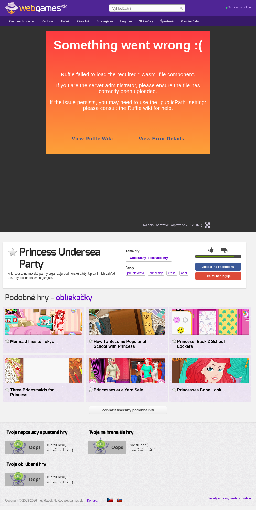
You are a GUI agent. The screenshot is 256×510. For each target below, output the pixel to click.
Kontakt (92, 500)
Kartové (47, 21)
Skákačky (146, 21)
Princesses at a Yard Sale (118, 390)
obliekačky (74, 298)
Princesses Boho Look (199, 390)
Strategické (105, 21)
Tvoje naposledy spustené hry (36, 432)
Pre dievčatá (190, 21)
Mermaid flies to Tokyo (32, 341)
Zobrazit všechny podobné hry (128, 410)
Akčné (64, 21)
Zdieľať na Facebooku (218, 267)
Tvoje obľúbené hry (26, 464)
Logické (126, 21)
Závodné (83, 21)
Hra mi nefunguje (218, 276)
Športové (167, 21)
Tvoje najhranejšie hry (111, 432)
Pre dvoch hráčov (22, 21)
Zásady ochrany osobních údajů (229, 498)
